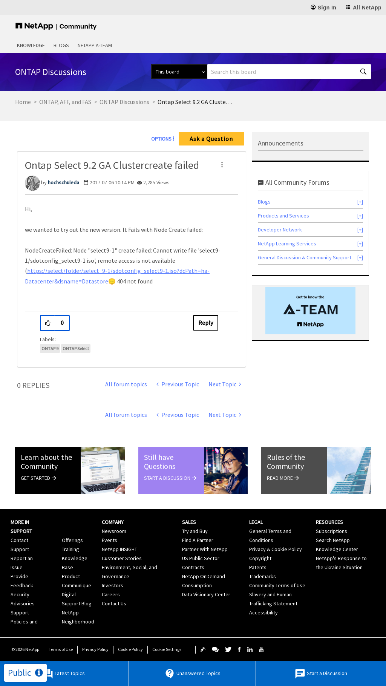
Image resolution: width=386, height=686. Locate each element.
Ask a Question (211, 138)
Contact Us (114, 603)
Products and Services (283, 215)
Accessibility (263, 612)
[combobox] (289, 71)
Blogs (61, 45)
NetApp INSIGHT (119, 549)
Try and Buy (195, 531)
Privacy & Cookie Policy (275, 549)
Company (113, 522)
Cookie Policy (130, 649)
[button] (222, 164)
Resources (329, 522)
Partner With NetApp (205, 549)
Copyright (260, 558)
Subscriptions (331, 531)
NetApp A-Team (95, 45)
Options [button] (161, 138)
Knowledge (31, 45)
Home (23, 102)
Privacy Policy (95, 649)
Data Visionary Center (206, 594)
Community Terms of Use (277, 585)
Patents (258, 567)
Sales (189, 522)
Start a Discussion (320, 673)
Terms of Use (61, 649)
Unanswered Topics (192, 673)
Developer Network (280, 229)
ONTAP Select (76, 348)
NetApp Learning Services (287, 243)
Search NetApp (333, 540)
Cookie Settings (166, 649)
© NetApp (25, 649)
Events (109, 540)
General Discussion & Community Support (304, 257)
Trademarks (262, 576)
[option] (310, 310)
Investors (112, 585)
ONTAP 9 (49, 348)
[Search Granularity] (179, 71)
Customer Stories (122, 558)
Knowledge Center (337, 549)
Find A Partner (197, 540)
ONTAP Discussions (124, 102)
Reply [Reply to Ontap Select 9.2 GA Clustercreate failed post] (205, 322)
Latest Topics (63, 673)
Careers (111, 594)
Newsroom (114, 531)
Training (70, 549)
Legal (256, 522)
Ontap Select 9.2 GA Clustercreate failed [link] (195, 102)
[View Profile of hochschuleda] (63, 182)
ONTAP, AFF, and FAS (65, 102)
